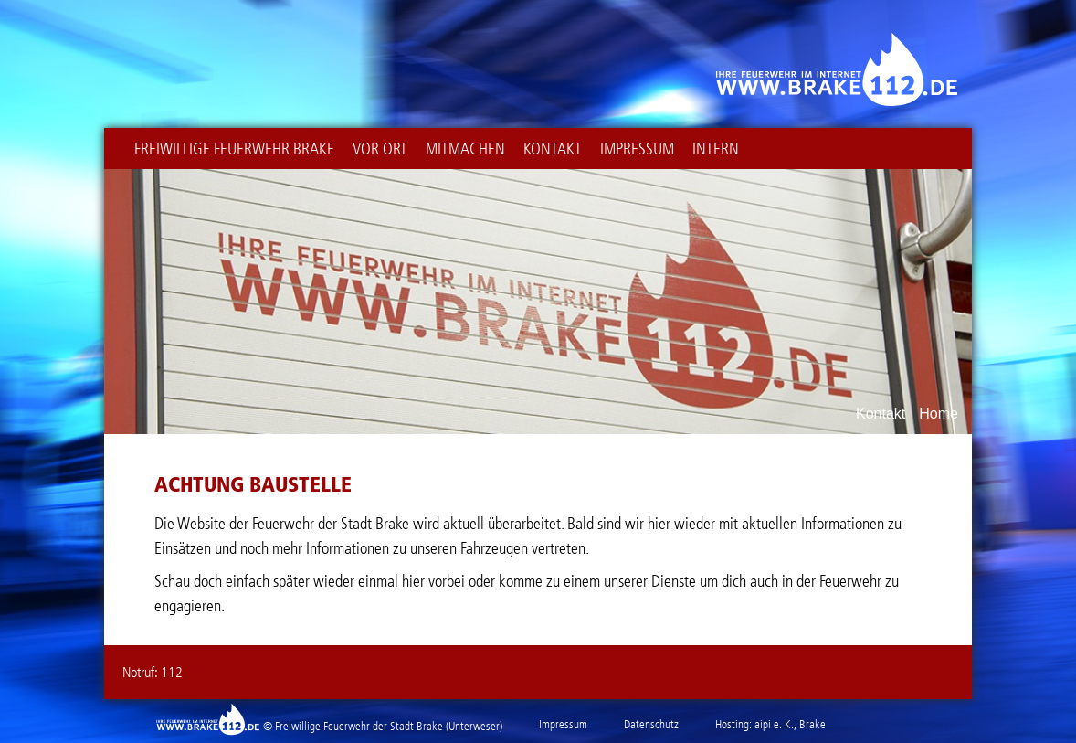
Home (938, 414)
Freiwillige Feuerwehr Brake (234, 149)
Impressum (637, 149)
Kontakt (552, 149)
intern (715, 149)
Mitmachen (465, 149)
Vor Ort (380, 149)
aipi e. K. (774, 724)
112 (172, 672)
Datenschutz (651, 724)
